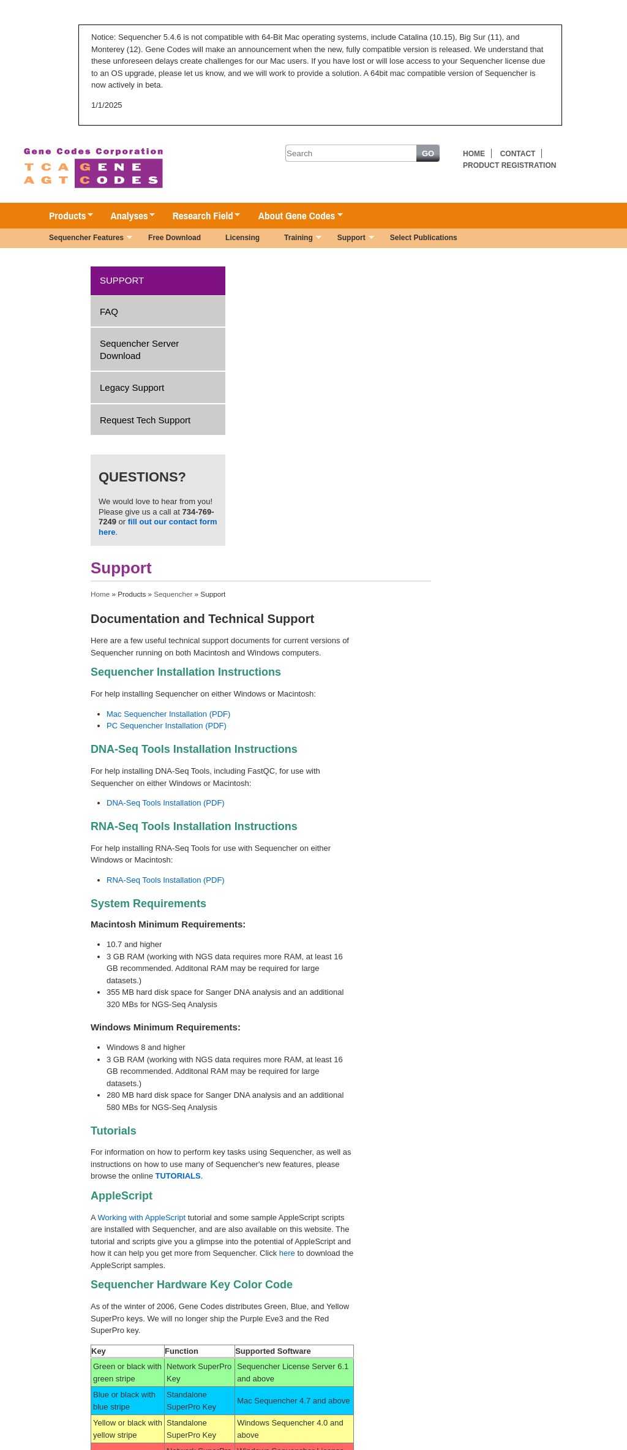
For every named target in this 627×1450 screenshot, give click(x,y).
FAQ (109, 311)
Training (296, 238)
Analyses (126, 216)
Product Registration (509, 165)
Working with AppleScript (142, 1217)
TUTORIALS (178, 1175)
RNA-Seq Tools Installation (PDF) (166, 880)
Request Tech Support (145, 420)
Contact (518, 153)
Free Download (174, 237)
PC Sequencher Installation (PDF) (167, 725)
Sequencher (173, 594)
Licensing (242, 237)
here (287, 1253)
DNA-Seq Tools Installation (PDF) (166, 802)
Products (65, 216)
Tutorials (114, 1131)
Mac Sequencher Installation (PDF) (168, 714)
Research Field (200, 216)
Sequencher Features (84, 238)
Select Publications (423, 237)
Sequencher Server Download (139, 349)
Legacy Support (132, 387)
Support (349, 238)
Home (474, 153)
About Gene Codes (294, 216)
